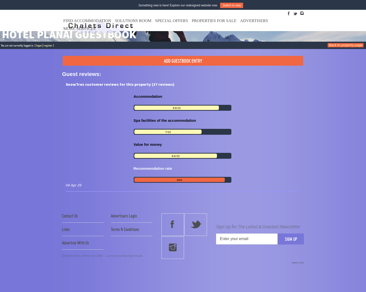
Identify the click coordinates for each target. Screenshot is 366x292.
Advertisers (254, 20)
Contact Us (70, 216)
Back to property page (345, 45)
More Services (79, 28)
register (48, 45)
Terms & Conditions (125, 229)
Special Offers (171, 20)
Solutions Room (133, 20)
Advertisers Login (124, 216)
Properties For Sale (214, 20)
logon (39, 45)
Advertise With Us (75, 242)
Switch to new (232, 5)
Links (66, 229)
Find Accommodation (87, 20)
